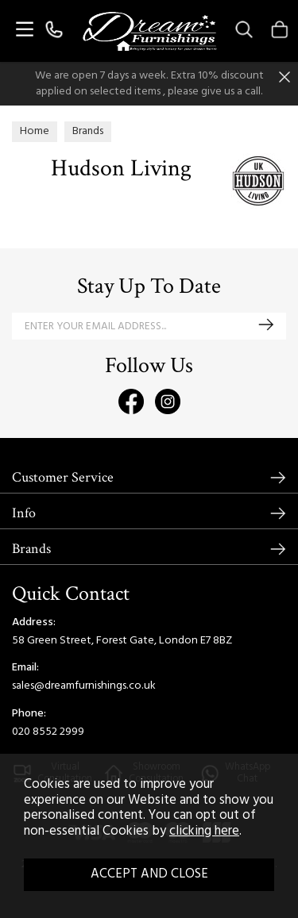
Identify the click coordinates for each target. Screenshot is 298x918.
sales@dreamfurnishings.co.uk (84, 686)
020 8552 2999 (48, 732)
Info (24, 513)
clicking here (204, 831)
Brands (31, 549)
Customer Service (63, 477)
